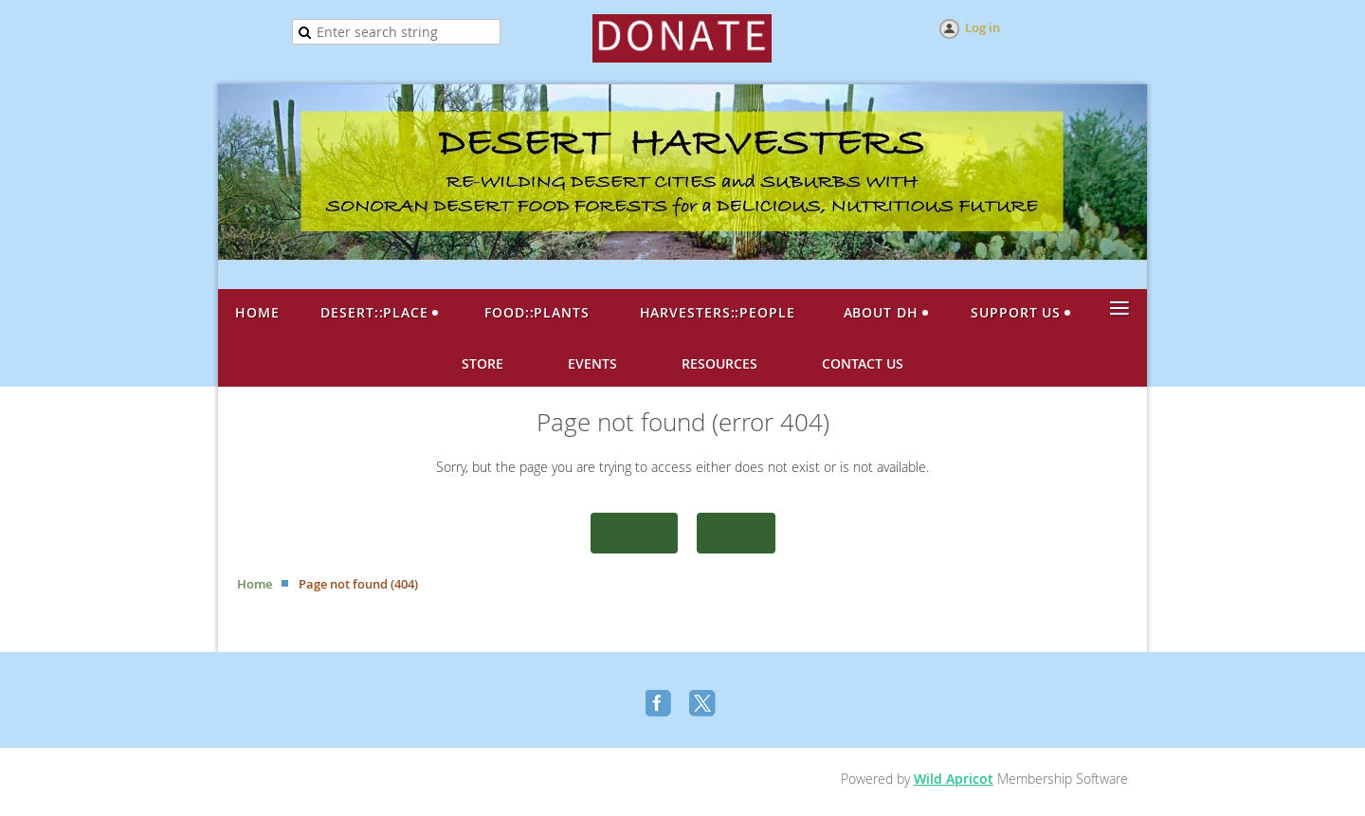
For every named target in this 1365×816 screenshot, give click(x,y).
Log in (982, 27)
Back (736, 532)
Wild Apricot (953, 779)
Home (634, 532)
